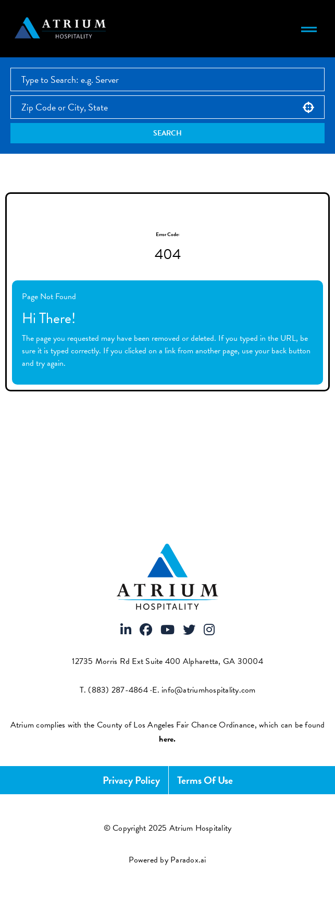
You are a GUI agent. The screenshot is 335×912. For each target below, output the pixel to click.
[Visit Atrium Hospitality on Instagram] (209, 630)
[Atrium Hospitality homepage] (61, 29)
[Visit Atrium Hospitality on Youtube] (167, 630)
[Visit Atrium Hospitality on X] (189, 630)
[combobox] (167, 107)
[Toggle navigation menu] (309, 29)
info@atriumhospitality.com (209, 690)
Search (167, 133)
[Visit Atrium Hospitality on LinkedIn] (125, 630)
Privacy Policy (131, 780)
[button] (308, 107)
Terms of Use (205, 780)
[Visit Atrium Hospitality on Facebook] (146, 630)
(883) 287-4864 (118, 690)
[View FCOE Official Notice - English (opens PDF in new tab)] (167, 739)
